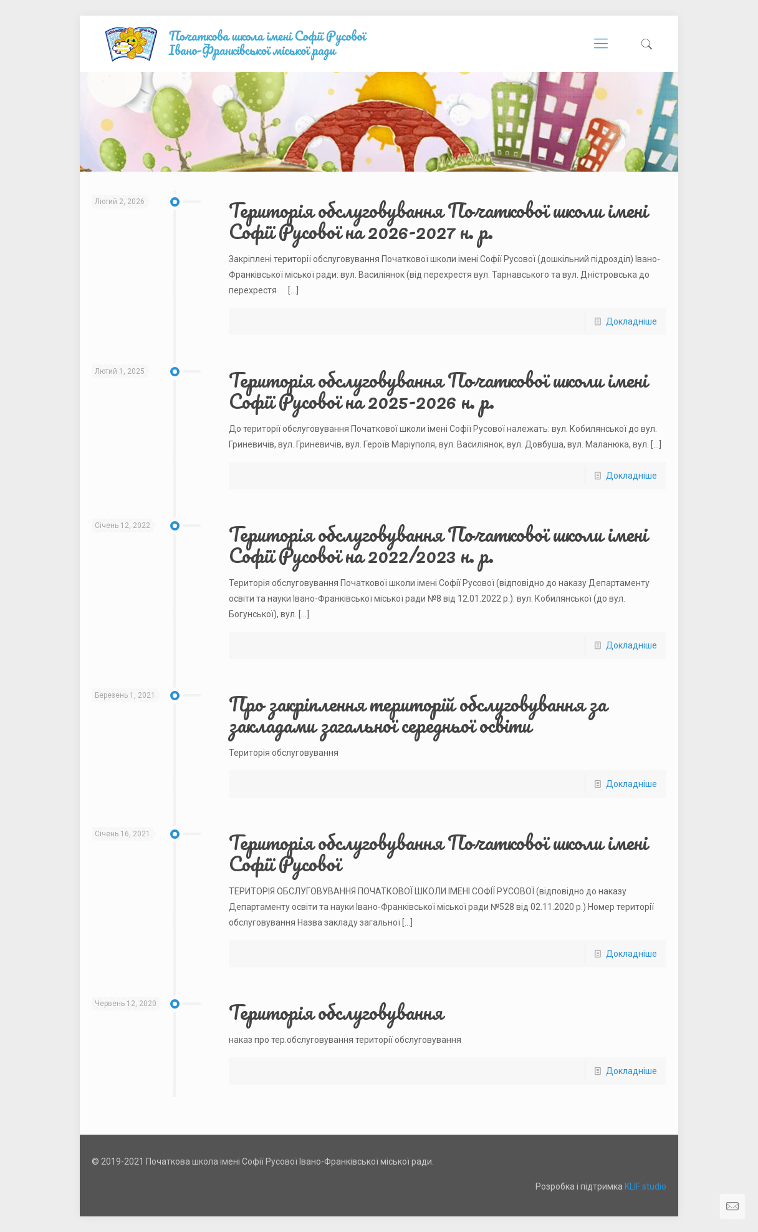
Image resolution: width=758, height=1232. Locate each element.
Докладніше (631, 321)
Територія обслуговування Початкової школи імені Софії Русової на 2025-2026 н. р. (438, 390)
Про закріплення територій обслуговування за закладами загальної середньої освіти (418, 714)
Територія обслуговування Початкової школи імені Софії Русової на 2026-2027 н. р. (438, 220)
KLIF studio (645, 1186)
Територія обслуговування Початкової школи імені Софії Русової (438, 853)
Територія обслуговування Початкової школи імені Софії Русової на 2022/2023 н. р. (438, 544)
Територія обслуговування (336, 1012)
